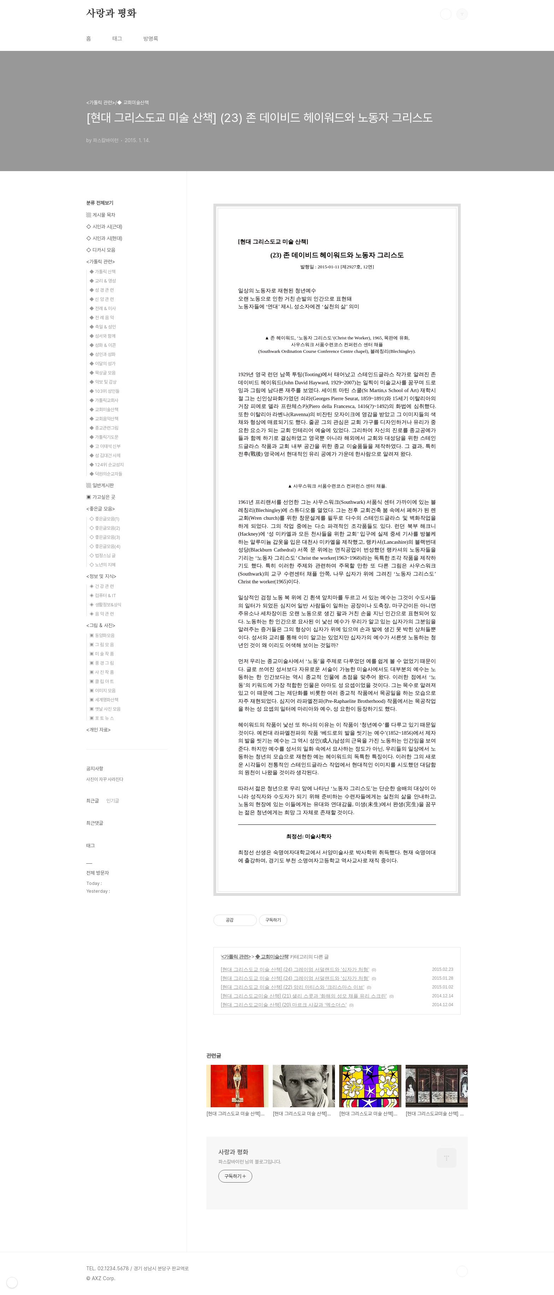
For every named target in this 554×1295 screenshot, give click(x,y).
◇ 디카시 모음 (100, 250)
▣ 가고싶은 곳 (100, 497)
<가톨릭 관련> (236, 956)
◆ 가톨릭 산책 (102, 271)
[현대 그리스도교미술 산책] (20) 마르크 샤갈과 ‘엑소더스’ (284, 1005)
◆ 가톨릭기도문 (103, 437)
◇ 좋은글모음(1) (104, 518)
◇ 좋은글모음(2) (104, 528)
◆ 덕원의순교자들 (105, 474)
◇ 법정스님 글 (102, 555)
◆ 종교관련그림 (103, 428)
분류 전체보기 (99, 203)
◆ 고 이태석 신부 (104, 446)
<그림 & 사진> (101, 625)
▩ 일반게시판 (100, 485)
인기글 (112, 801)
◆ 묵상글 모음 (102, 372)
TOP (462, 1271)
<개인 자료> (98, 730)
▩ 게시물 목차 (100, 215)
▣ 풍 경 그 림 (101, 663)
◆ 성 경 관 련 (101, 290)
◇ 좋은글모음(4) (104, 546)
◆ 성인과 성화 (102, 354)
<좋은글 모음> (100, 509)
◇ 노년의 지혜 (102, 564)
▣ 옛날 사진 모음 (104, 709)
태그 (117, 38)
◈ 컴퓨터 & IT (102, 595)
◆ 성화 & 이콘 (102, 345)
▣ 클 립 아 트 (101, 681)
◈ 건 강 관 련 (101, 586)
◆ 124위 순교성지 (106, 464)
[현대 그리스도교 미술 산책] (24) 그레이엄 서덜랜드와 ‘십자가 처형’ (295, 969)
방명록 (150, 38)
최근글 (92, 801)
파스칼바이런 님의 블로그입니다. (249, 1162)
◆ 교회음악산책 (103, 418)
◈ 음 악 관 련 (101, 614)
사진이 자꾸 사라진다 (104, 779)
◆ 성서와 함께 (102, 336)
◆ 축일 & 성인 (102, 326)
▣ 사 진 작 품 (101, 672)
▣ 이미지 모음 (102, 690)
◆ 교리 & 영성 (102, 281)
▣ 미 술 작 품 (101, 654)
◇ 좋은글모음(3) (104, 537)
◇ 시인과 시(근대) (104, 226)
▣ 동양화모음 (101, 635)
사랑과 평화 (111, 14)
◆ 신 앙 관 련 (101, 299)
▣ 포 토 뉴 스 (101, 718)
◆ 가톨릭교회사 (103, 400)
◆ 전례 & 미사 (102, 308)
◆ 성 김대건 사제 (104, 455)
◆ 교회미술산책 (271, 956)
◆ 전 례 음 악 (101, 317)
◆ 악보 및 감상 (103, 382)
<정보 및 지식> (101, 576)
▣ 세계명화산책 (103, 699)
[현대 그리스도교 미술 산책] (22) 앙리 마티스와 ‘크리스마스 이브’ (292, 987)
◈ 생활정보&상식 (105, 604)
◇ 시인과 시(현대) (104, 238)
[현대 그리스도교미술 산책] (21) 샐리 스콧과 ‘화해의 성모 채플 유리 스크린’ (304, 996)
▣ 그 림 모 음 (101, 644)
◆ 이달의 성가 (102, 363)
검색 (446, 14)
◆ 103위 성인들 (104, 391)
